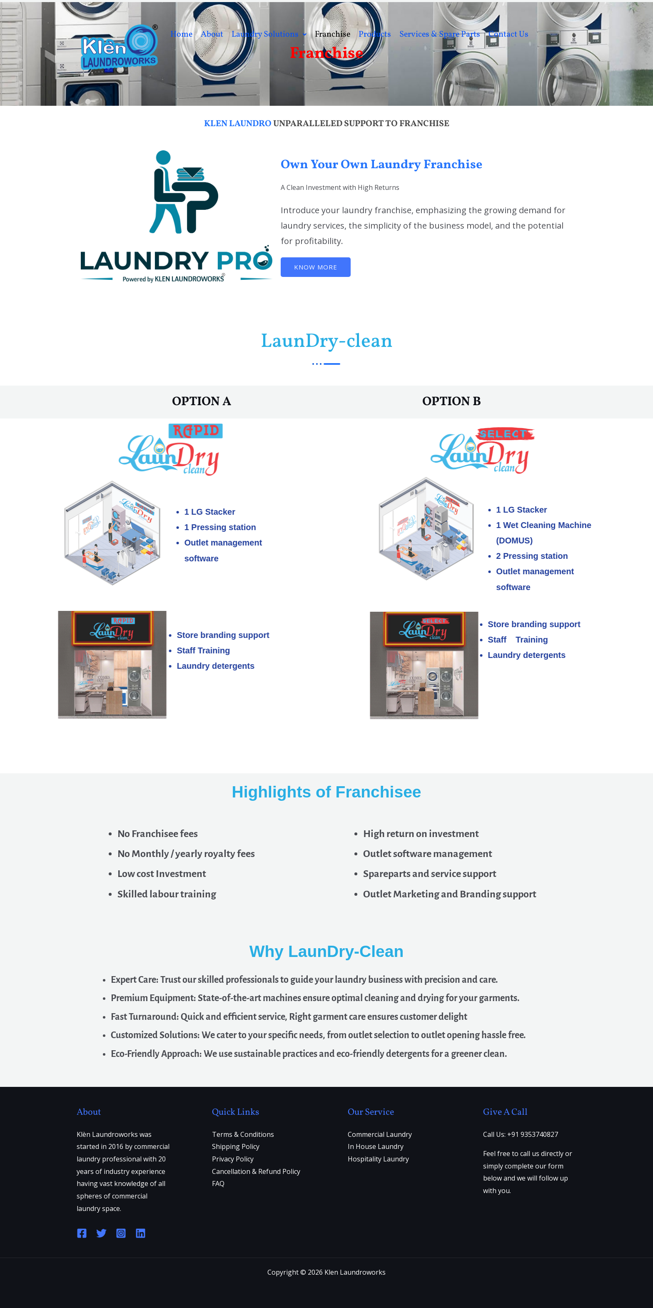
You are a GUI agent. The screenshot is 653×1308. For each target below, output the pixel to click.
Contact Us (508, 45)
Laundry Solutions (269, 45)
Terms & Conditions (243, 1134)
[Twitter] (101, 1233)
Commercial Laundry (380, 1134)
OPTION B (451, 402)
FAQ (218, 1183)
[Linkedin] (140, 1233)
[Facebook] (82, 1233)
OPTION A (201, 402)
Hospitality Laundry (378, 1158)
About (212, 45)
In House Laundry (376, 1146)
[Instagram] (121, 1233)
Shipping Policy (235, 1146)
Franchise (332, 45)
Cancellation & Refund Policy (256, 1171)
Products (375, 45)
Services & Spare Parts (439, 45)
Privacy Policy (233, 1158)
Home (181, 45)
